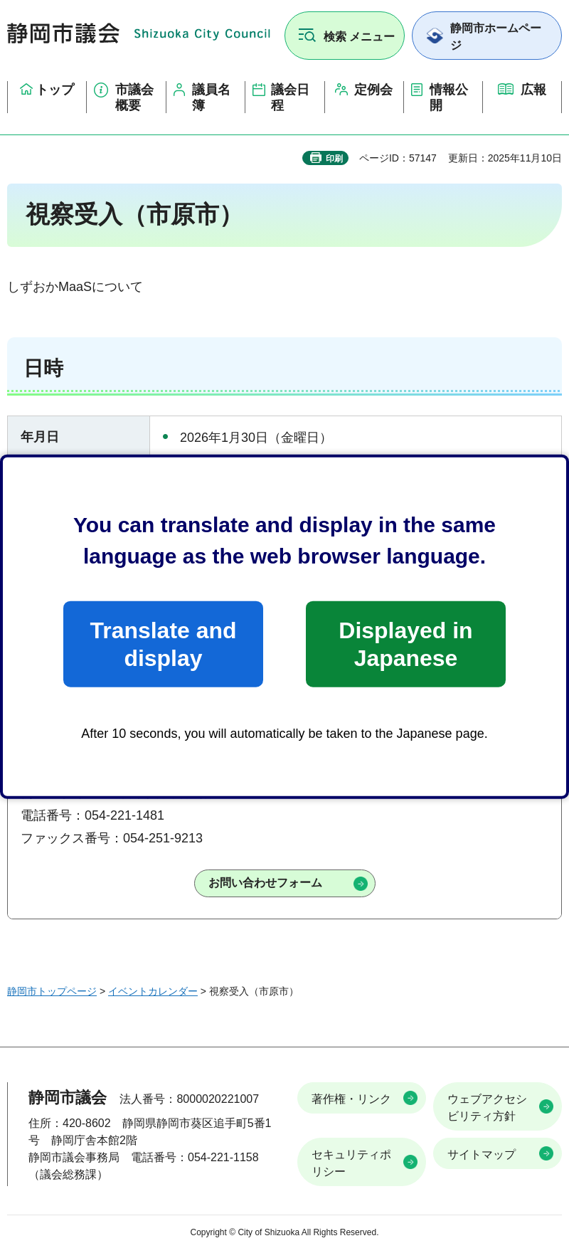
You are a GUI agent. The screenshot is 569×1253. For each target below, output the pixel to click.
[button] (344, 35)
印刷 (334, 159)
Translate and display (163, 644)
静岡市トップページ (52, 991)
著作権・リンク (351, 1099)
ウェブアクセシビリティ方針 (487, 1107)
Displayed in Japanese (405, 644)
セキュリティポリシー (351, 1163)
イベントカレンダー (153, 991)
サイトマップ (481, 1154)
